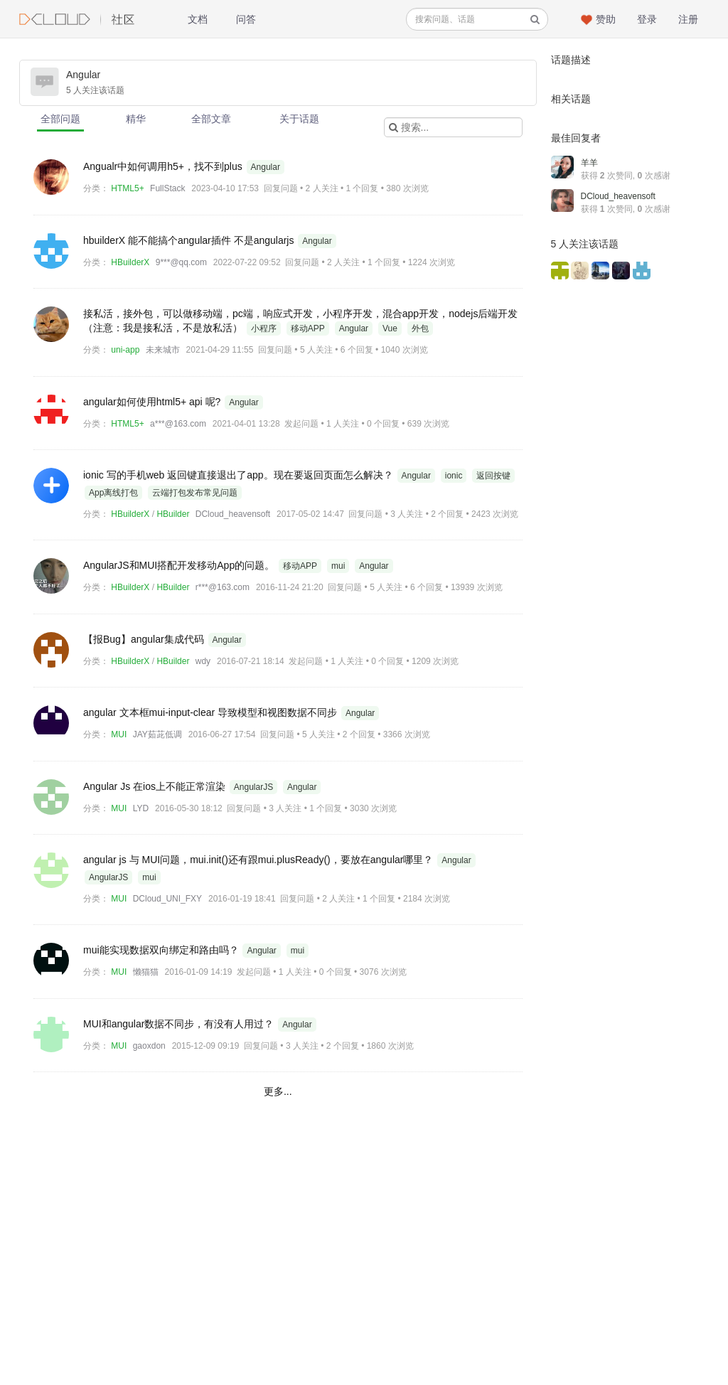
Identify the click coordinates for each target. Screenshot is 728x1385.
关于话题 (299, 118)
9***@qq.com (181, 262)
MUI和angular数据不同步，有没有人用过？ (180, 1024)
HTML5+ (127, 188)
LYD (141, 808)
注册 (688, 19)
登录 (647, 19)
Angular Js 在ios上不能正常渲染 (155, 786)
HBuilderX (130, 262)
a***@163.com (178, 424)
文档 (198, 19)
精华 (136, 118)
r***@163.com (223, 587)
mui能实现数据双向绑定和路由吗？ (162, 950)
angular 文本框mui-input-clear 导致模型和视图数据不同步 (211, 712)
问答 (246, 19)
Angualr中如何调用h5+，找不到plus (164, 166)
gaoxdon (149, 1046)
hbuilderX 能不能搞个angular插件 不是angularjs (189, 240)
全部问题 (60, 118)
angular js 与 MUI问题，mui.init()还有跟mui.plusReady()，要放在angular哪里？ (259, 859)
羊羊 (589, 163)
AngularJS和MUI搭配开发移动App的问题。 (180, 565)
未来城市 (163, 350)
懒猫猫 (146, 972)
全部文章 (211, 118)
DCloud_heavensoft (233, 514)
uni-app (125, 350)
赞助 (606, 19)
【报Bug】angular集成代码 (145, 639)
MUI (119, 734)
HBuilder (172, 514)
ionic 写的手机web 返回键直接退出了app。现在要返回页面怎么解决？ (239, 475)
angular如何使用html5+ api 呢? (153, 401)
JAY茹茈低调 (157, 734)
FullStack (167, 188)
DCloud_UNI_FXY (167, 899)
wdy (203, 661)
